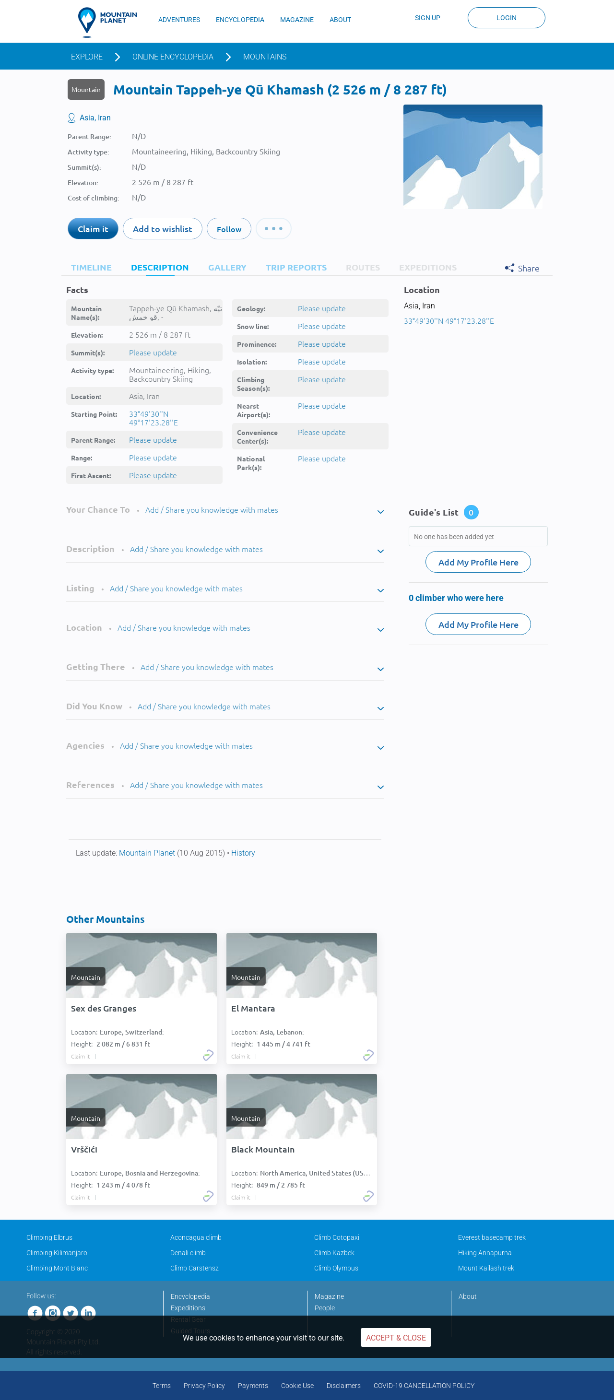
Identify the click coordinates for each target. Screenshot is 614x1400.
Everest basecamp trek (492, 1237)
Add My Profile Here (478, 561)
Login (506, 18)
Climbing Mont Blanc (57, 1268)
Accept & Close (396, 1337)
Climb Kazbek (334, 1253)
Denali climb (188, 1253)
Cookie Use (297, 1385)
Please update (153, 352)
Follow (229, 229)
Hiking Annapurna (485, 1253)
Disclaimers (344, 1385)
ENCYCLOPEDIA (240, 20)
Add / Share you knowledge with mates (211, 509)
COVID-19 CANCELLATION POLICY (424, 1385)
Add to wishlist (162, 228)
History (243, 853)
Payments (253, 1385)
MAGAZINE (297, 20)
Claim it (93, 228)
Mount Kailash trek (486, 1268)
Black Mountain (263, 1149)
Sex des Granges (103, 1008)
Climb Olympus (336, 1268)
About (468, 1296)
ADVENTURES (179, 20)
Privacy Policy (204, 1385)
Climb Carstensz (194, 1268)
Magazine (329, 1296)
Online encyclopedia (172, 56)
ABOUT (340, 20)
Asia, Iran (95, 117)
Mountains (264, 56)
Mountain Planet (148, 853)
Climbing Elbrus (49, 1237)
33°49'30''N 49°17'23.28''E (153, 417)
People (325, 1308)
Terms (162, 1385)
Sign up (427, 18)
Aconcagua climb (196, 1237)
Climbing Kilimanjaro (56, 1253)
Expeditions (188, 1308)
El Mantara (253, 1008)
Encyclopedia (190, 1296)
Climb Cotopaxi (336, 1237)
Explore (87, 56)
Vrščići (84, 1149)
